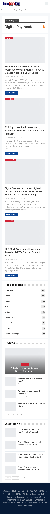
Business (9, 99)
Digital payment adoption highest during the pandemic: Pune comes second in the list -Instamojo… (23, 191)
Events (7, 328)
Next (15, 414)
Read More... (11, 93)
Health (7, 296)
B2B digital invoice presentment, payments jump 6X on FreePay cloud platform (25, 130)
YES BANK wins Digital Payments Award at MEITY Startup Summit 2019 (22, 252)
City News (9, 290)
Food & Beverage (12, 334)
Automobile (10, 160)
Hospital (8, 323)
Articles (8, 312)
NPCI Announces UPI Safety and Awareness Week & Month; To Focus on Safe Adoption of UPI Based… (24, 69)
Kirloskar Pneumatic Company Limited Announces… (25, 369)
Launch (8, 301)
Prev (8, 414)
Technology (10, 317)
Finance (9, 38)
